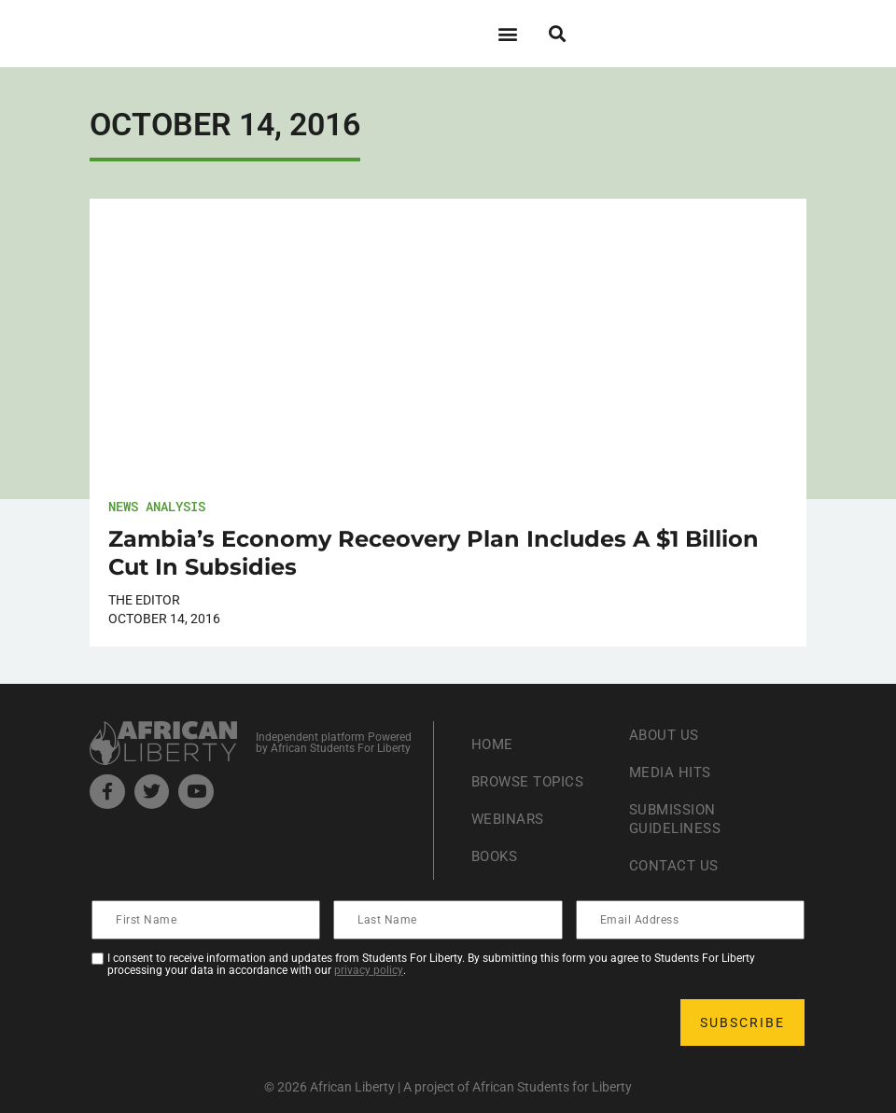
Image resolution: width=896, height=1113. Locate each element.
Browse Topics (532, 781)
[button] (507, 33)
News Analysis (156, 506)
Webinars (509, 819)
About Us (666, 735)
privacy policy (368, 970)
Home (493, 744)
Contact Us (675, 865)
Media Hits (672, 772)
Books (497, 856)
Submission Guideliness (677, 818)
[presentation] (235, 1022)
